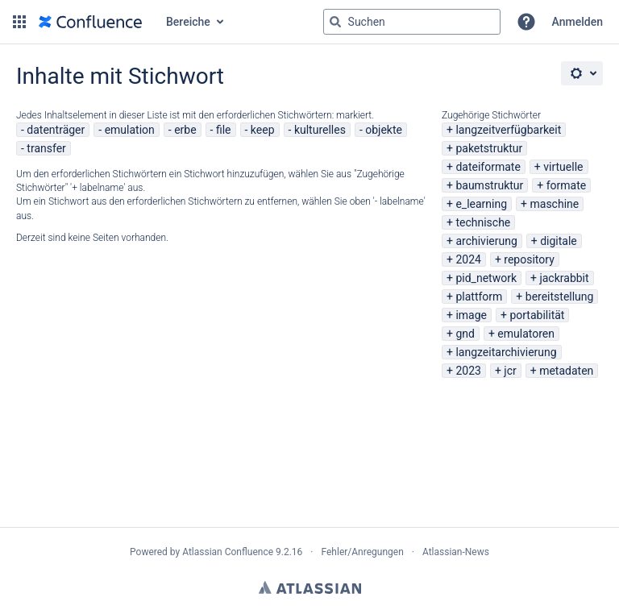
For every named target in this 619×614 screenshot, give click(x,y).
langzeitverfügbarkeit (508, 129)
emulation (130, 129)
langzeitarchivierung (505, 352)
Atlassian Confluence (227, 552)
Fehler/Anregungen (363, 552)
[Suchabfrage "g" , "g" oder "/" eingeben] (412, 22)
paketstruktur (488, 148)
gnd (465, 333)
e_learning (481, 203)
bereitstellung (560, 296)
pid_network (486, 278)
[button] (19, 22)
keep (263, 129)
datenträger (56, 129)
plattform (478, 296)
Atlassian (310, 587)
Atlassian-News (455, 552)
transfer (46, 148)
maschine (555, 203)
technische (482, 222)
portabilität (536, 315)
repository (529, 259)
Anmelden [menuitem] (577, 21)
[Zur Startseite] (90, 22)
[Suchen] (335, 21)
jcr (510, 370)
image (471, 315)
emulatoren (526, 333)
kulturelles (320, 129)
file (223, 129)
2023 (467, 370)
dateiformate (487, 166)
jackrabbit (563, 278)
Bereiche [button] (188, 21)
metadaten (566, 370)
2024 (467, 259)
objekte (383, 129)
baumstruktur (489, 185)
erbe (185, 129)
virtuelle (563, 166)
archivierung (486, 240)
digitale (558, 240)
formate (566, 185)
